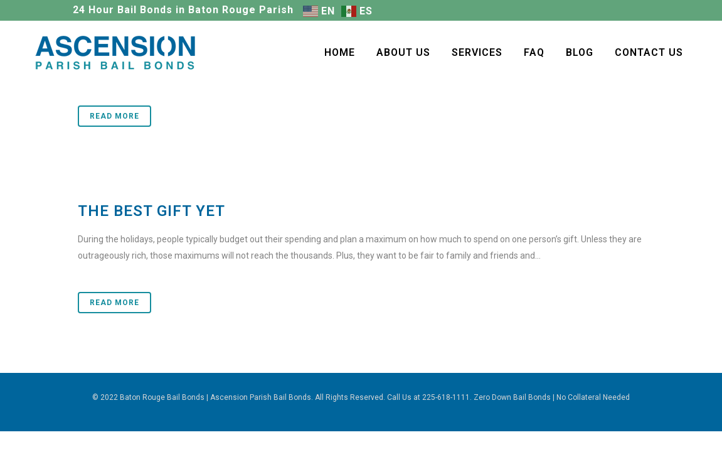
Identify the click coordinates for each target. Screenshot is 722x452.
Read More (114, 116)
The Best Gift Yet (151, 211)
